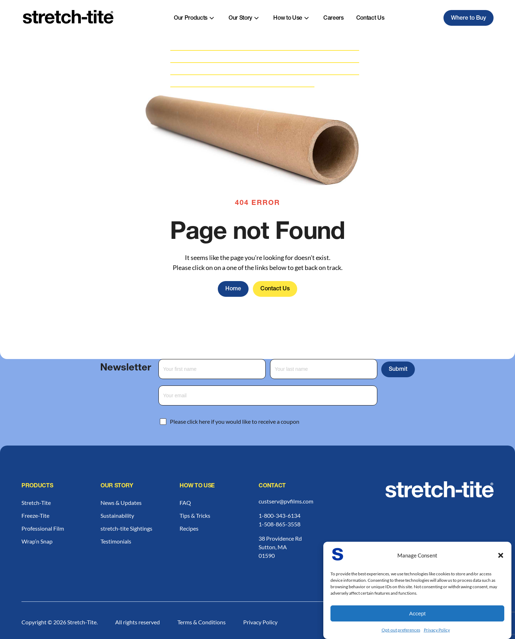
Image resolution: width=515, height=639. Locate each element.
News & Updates (121, 502)
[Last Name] (323, 369)
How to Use (287, 18)
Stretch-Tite (36, 502)
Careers (333, 18)
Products (37, 486)
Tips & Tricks (195, 515)
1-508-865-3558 (279, 524)
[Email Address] (267, 395)
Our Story (240, 18)
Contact (272, 486)
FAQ (185, 502)
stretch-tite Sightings (126, 528)
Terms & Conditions (201, 622)
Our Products (190, 18)
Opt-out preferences (401, 630)
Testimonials (115, 541)
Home (233, 289)
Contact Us (370, 18)
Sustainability (117, 515)
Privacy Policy (437, 630)
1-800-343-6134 (279, 515)
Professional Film (42, 528)
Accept (417, 613)
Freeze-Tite (35, 515)
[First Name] (212, 369)
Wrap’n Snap (37, 541)
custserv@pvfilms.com (286, 501)
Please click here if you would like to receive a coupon (234, 421)
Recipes (189, 528)
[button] (500, 555)
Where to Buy (468, 18)
